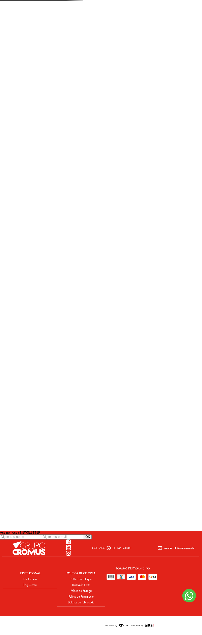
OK (87, 536)
